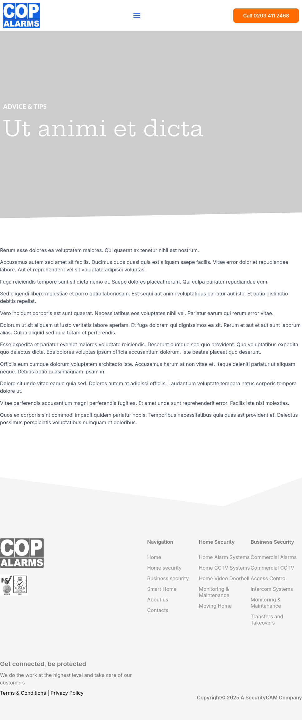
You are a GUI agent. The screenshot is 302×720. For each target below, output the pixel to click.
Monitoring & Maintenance (214, 592)
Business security (168, 578)
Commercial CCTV (272, 568)
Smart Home (161, 589)
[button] (136, 16)
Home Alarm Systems (224, 557)
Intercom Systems (271, 589)
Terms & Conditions (23, 693)
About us (157, 599)
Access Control (268, 578)
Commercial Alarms (273, 557)
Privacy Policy (67, 693)
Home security (164, 568)
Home (154, 557)
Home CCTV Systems (224, 568)
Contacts (157, 610)
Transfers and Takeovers (266, 619)
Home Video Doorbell (224, 578)
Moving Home (215, 606)
